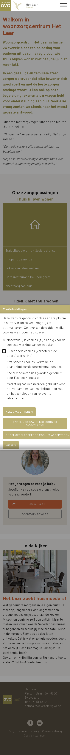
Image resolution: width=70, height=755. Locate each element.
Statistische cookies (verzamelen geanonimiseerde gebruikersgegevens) (35, 369)
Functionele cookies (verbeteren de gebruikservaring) (32, 358)
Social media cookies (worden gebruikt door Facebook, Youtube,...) (34, 380)
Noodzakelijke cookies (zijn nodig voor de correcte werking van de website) (36, 347)
